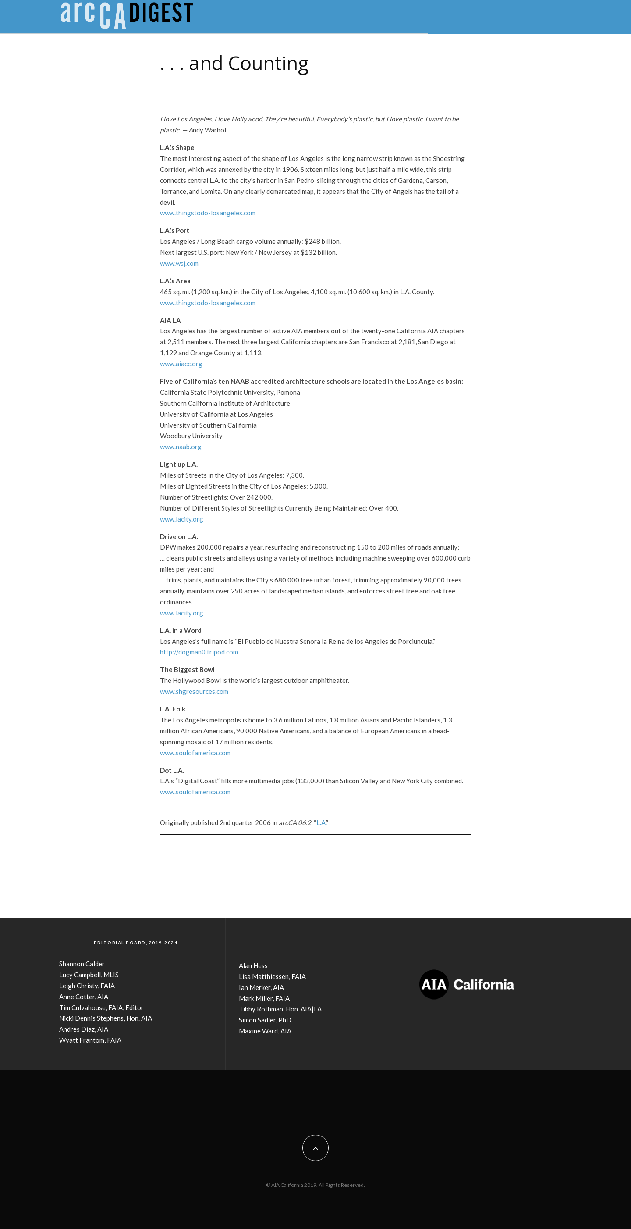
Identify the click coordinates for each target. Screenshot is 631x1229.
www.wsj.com (179, 263)
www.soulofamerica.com (195, 753)
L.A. (321, 822)
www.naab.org (181, 446)
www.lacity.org (181, 519)
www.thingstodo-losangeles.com (207, 213)
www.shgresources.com (194, 691)
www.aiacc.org (181, 364)
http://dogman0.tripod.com (199, 652)
